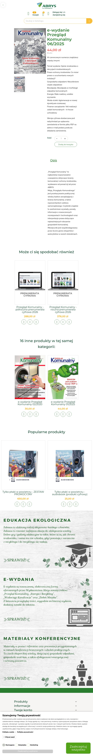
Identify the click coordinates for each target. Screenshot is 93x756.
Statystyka (22, 745)
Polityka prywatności (25, 732)
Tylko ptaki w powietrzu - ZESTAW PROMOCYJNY (23, 493)
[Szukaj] (58, 21)
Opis (53, 160)
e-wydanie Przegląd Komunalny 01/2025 (63, 403)
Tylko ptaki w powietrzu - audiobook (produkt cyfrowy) (69, 493)
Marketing (34, 745)
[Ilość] (61, 138)
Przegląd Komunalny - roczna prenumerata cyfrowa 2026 (63, 310)
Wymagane (10, 745)
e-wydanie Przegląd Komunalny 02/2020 (30, 403)
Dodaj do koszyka (65, 144)
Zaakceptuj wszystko (78, 748)
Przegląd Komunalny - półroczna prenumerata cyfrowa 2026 (30, 310)
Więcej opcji (10, 737)
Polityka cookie (8, 732)
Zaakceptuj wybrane (28, 751)
